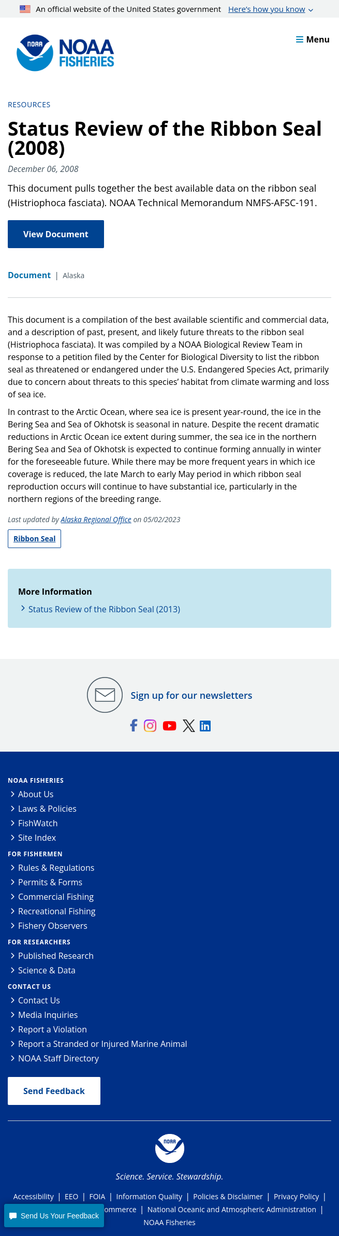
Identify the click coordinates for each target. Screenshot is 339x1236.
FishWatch (38, 823)
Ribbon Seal (34, 538)
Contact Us (29, 986)
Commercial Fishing (56, 896)
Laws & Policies (47, 808)
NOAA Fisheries (36, 780)
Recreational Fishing (56, 911)
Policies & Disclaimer (228, 1196)
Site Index (37, 837)
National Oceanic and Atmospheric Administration (232, 1209)
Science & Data (47, 970)
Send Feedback (54, 1091)
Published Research (56, 955)
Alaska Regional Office (96, 519)
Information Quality (149, 1196)
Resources (29, 104)
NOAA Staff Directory (58, 1058)
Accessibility (33, 1196)
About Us (36, 794)
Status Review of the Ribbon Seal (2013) (104, 609)
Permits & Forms (50, 882)
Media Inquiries (48, 1015)
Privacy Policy (296, 1196)
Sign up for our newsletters (192, 695)
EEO (71, 1196)
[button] (54, 1215)
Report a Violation (52, 1029)
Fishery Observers (52, 925)
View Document (56, 234)
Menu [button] (313, 39)
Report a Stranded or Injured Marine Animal (102, 1044)
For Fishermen (35, 854)
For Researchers (39, 942)
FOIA (98, 1196)
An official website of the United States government (162, 9)
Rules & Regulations (56, 867)
